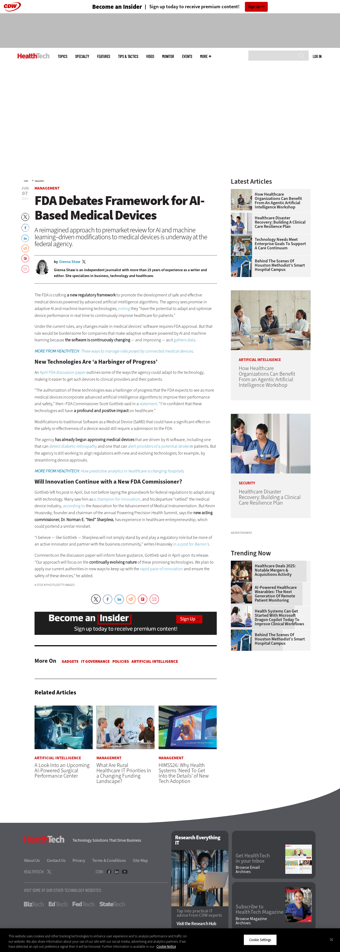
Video (150, 56)
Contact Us (56, 860)
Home (26, 181)
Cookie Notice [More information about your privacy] (166, 946)
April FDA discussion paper (63, 372)
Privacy (79, 860)
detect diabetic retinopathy (73, 446)
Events (187, 56)
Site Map (140, 860)
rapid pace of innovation (161, 569)
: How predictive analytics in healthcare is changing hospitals (109, 471)
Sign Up (254, 6)
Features (103, 56)
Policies (120, 661)
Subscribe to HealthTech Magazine (259, 909)
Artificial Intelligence (154, 661)
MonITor (168, 56)
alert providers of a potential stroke (158, 446)
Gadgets (70, 661)
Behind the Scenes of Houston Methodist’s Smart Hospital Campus (280, 265)
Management (39, 181)
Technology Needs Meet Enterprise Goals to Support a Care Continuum (280, 243)
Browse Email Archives (248, 870)
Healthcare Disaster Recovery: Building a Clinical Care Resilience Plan (280, 222)
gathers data (184, 340)
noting (124, 308)
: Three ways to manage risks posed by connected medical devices (114, 351)
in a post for (191, 544)
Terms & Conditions (109, 860)
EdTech (58, 904)
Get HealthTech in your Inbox (253, 858)
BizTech (34, 904)
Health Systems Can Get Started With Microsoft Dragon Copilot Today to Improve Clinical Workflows (279, 684)
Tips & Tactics (128, 56)
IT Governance (95, 661)
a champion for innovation (117, 499)
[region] (170, 940)
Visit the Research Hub (196, 923)
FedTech (84, 904)
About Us (32, 860)
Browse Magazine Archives (251, 921)
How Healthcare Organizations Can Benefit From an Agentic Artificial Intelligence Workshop (278, 200)
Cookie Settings (260, 939)
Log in (317, 56)
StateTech (112, 904)
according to (74, 506)
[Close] (331, 939)
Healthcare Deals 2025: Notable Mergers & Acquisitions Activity (275, 636)
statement (148, 403)
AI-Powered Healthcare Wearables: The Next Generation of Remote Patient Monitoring (276, 660)
